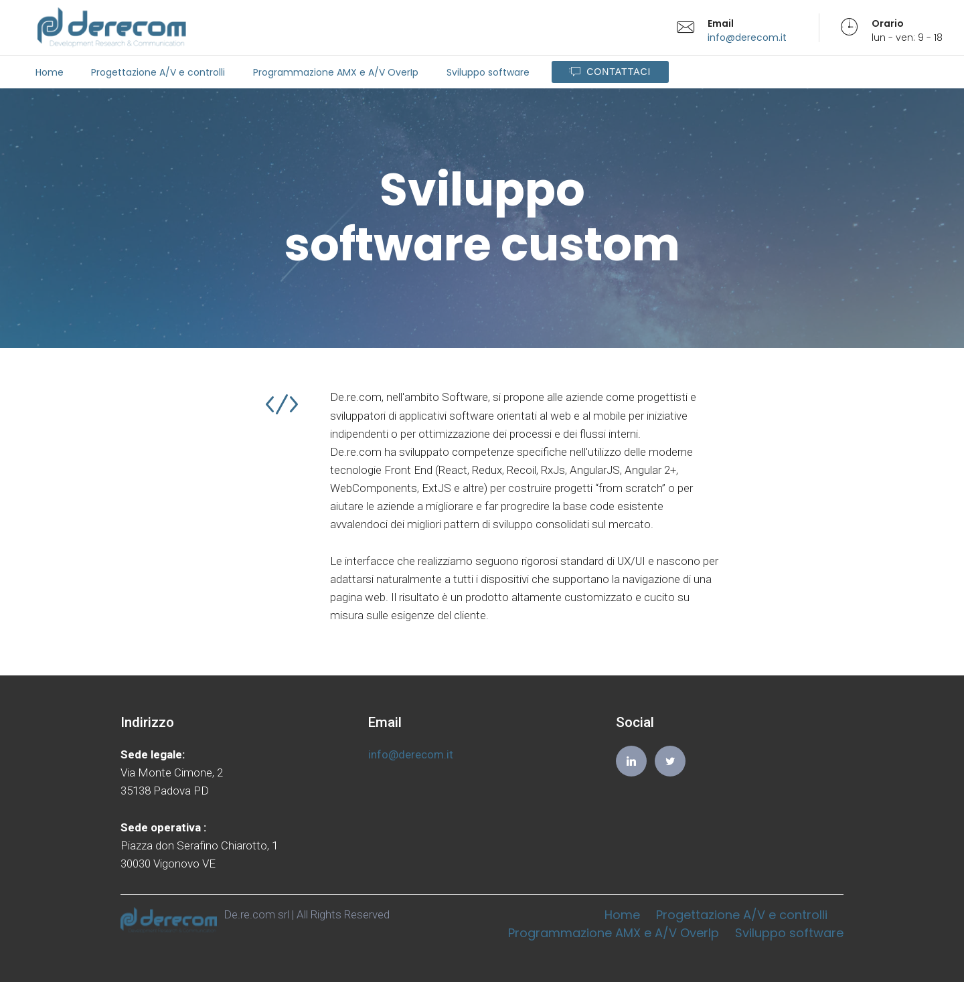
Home (49, 72)
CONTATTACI (610, 72)
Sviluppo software (488, 72)
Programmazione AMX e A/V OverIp (335, 72)
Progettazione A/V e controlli (158, 72)
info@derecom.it (747, 37)
